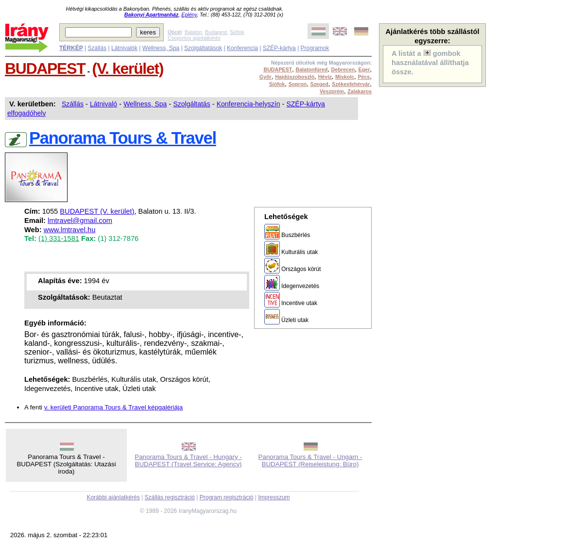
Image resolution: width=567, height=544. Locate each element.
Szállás (96, 48)
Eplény (189, 14)
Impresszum (274, 497)
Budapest (216, 32)
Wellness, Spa (160, 48)
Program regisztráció (227, 497)
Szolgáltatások (203, 48)
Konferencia (242, 48)
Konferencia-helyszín (248, 104)
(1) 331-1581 (58, 238)
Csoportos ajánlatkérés (194, 38)
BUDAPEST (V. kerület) (97, 211)
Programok (315, 48)
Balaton (193, 32)
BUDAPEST (45, 68)
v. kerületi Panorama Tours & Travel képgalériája (113, 407)
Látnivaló (103, 104)
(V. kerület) (127, 68)
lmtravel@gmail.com (80, 220)
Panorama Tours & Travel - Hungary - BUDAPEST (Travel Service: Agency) (188, 460)
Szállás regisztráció (170, 497)
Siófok (237, 32)
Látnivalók (124, 48)
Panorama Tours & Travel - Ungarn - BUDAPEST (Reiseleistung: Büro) (310, 460)
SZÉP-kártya (279, 48)
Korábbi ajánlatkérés (112, 497)
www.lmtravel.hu (70, 230)
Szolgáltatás (191, 104)
